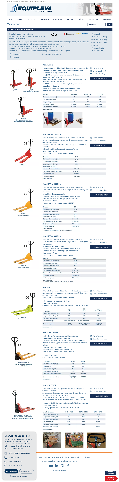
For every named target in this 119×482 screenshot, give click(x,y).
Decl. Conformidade (100, 141)
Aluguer (45, 19)
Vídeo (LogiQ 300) (99, 71)
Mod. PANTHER (97, 51)
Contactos (93, 19)
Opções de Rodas (99, 391)
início (10, 19)
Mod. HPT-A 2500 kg (99, 37)
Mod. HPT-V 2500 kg (99, 39)
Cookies (59, 457)
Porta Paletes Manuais (39, 1)
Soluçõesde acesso (110, 478)
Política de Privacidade (71, 457)
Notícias (80, 19)
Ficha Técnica (98, 68)
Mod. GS (95, 45)
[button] (19, 476)
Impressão (15, 57)
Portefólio (58, 19)
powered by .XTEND (59, 470)
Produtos (15, 1)
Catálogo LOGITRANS (53, 54)
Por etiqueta (85, 457)
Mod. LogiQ (96, 34)
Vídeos (70, 19)
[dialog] (19, 456)
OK (109, 24)
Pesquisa (51, 457)
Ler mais (20, 448)
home (8, 1)
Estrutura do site (41, 457)
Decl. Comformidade (100, 190)
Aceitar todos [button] (11, 471)
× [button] (33, 434)
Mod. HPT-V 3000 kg (99, 42)
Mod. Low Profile (98, 48)
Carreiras (106, 19)
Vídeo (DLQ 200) (99, 74)
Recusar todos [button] (26, 471)
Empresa (20, 19)
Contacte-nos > (101, 79)
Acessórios (16, 54)
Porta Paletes (25, 1)
